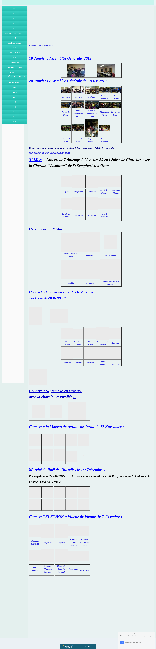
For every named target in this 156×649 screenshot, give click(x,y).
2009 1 (14, 92)
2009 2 (14, 97)
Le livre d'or (14, 62)
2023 (14, 9)
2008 (14, 87)
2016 (14, 48)
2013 (14, 117)
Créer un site (85, 646)
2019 (14, 28)
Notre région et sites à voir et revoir (14, 77)
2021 (14, 19)
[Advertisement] (13, 174)
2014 (14, 122)
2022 (14, 14)
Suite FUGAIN (14, 53)
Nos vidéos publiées (14, 67)
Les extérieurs (14, 83)
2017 (14, 38)
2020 (14, 23)
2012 (14, 112)
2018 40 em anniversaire (14, 33)
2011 (14, 107)
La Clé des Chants (14, 43)
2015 (14, 58)
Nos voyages (14, 72)
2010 (14, 102)
